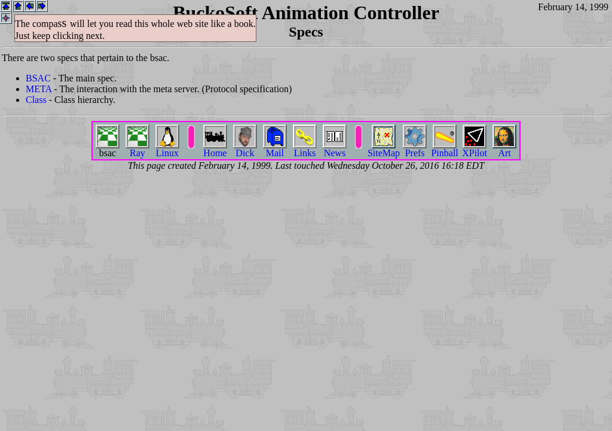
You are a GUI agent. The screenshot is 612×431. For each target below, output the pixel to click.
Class (36, 100)
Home (215, 149)
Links (305, 149)
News (335, 149)
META (38, 89)
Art (504, 149)
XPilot (474, 149)
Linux (167, 149)
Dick (245, 149)
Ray (137, 149)
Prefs (415, 149)
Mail (275, 149)
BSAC (38, 78)
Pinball (444, 149)
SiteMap (384, 149)
